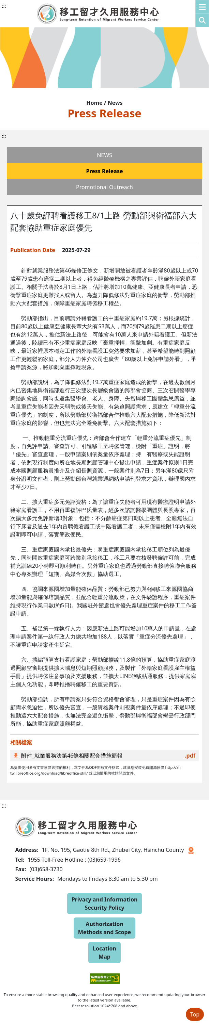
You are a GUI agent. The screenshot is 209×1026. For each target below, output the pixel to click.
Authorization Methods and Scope (104, 928)
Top (194, 1014)
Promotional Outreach (104, 187)
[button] (202, 13)
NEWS (104, 155)
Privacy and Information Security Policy (105, 903)
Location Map (104, 952)
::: (4, 6)
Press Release (104, 171)
